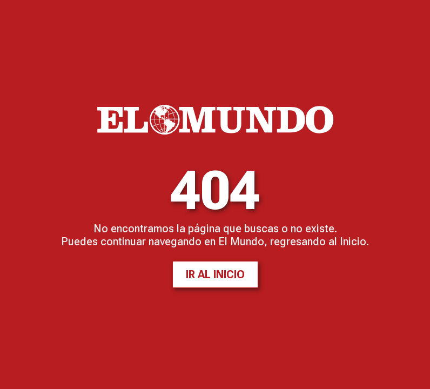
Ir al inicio (215, 274)
